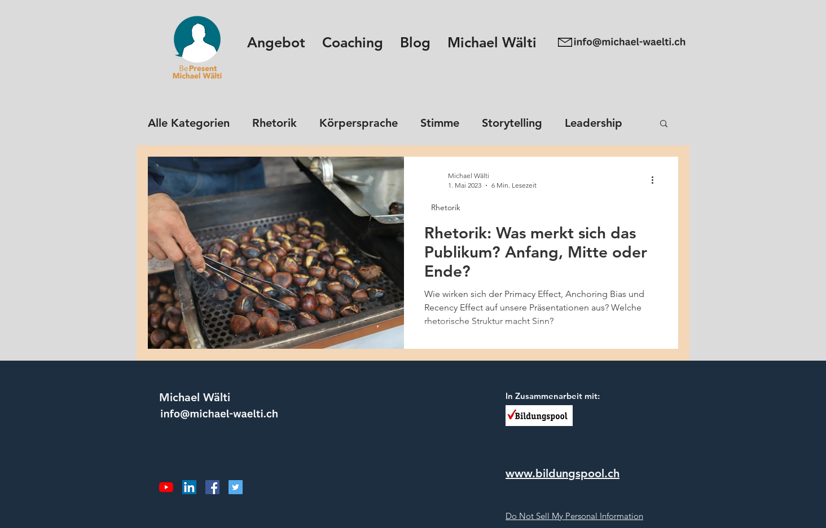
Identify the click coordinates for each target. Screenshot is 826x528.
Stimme (439, 123)
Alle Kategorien (189, 123)
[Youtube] (166, 487)
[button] (276, 42)
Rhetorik (274, 123)
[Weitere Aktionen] (656, 180)
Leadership (593, 123)
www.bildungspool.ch (563, 473)
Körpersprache (358, 123)
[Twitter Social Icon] (236, 487)
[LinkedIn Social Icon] (189, 487)
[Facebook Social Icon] (212, 487)
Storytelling (512, 123)
